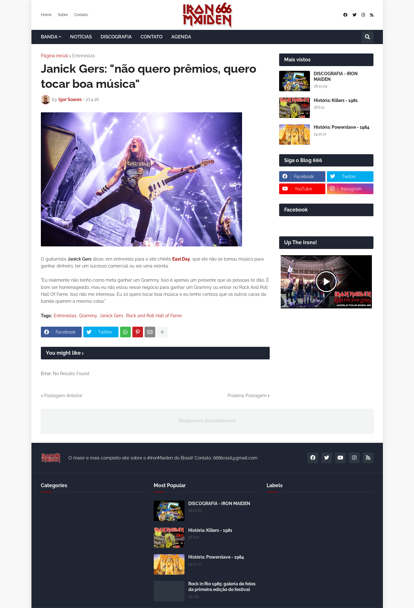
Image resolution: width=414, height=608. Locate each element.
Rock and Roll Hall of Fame (154, 315)
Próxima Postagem (247, 395)
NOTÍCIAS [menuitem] (81, 37)
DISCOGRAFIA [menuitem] (116, 37)
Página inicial (54, 55)
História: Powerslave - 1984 (341, 127)
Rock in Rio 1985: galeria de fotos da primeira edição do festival (222, 586)
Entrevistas (83, 55)
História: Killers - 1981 (336, 100)
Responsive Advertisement (207, 421)
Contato (81, 15)
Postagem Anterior (63, 395)
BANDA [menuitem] (49, 37)
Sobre (63, 15)
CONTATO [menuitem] (152, 37)
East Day (181, 259)
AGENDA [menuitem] (181, 37)
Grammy (88, 315)
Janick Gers (111, 315)
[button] (367, 37)
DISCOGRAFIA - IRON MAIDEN (336, 76)
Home (46, 15)
